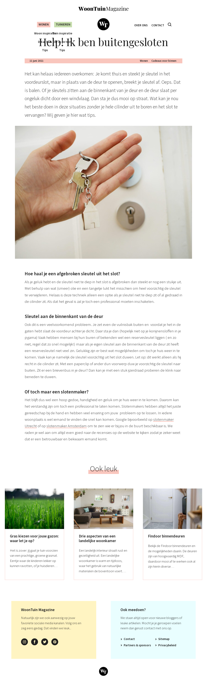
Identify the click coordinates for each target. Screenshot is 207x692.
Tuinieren (62, 24)
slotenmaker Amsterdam (66, 432)
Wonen (40, 24)
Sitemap (163, 645)
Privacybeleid (167, 652)
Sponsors (145, 652)
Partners (129, 652)
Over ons (140, 24)
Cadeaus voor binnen (163, 67)
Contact (158, 24)
